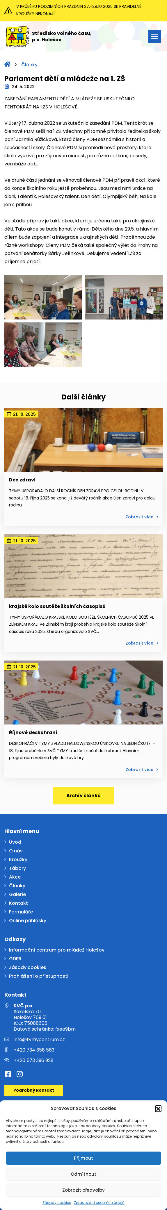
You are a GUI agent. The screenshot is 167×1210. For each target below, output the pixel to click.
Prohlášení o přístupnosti (38, 976)
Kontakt (18, 903)
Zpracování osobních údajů (99, 1202)
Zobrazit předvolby (83, 1190)
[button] (158, 1108)
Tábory (17, 868)
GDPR (15, 959)
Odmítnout (83, 1174)
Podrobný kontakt (33, 1090)
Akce (15, 877)
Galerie (17, 895)
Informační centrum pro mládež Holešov (56, 950)
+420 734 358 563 (34, 1050)
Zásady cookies (56, 1202)
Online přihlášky (27, 921)
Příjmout (83, 1158)
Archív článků (83, 795)
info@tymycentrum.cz (39, 1040)
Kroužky (18, 860)
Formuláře (21, 912)
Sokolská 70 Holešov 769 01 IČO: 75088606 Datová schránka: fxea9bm (45, 1017)
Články (29, 64)
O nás (16, 851)
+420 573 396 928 (34, 1060)
